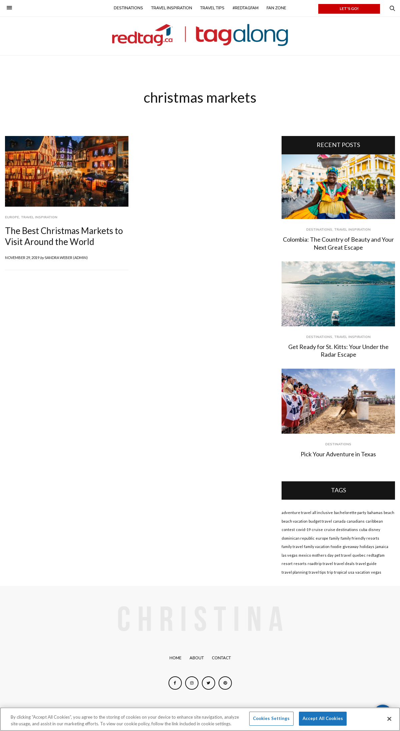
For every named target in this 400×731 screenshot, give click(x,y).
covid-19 (303, 529)
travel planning (295, 572)
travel (328, 563)
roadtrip (315, 563)
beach (389, 512)
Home (175, 658)
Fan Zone (276, 8)
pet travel (343, 555)
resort (287, 563)
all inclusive (322, 512)
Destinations (128, 8)
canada (339, 521)
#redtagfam (246, 8)
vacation (362, 572)
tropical (340, 572)
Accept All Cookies (323, 718)
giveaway (351, 546)
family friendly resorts (360, 538)
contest (288, 529)
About (196, 658)
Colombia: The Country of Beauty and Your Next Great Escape (338, 243)
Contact (221, 658)
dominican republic (298, 538)
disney (374, 529)
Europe (12, 217)
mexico (305, 555)
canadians (356, 521)
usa (351, 572)
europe (322, 538)
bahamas (375, 512)
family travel (292, 546)
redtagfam (376, 555)
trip (330, 572)
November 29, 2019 (22, 257)
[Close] (389, 718)
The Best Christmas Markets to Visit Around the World (64, 236)
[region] (200, 719)
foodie (336, 546)
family (334, 538)
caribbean (374, 521)
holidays (367, 546)
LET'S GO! (349, 8)
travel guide (366, 563)
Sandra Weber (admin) (66, 257)
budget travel (320, 521)
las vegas (290, 555)
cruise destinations (341, 529)
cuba (363, 529)
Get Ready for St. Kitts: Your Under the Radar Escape (338, 350)
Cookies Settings (271, 718)
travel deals (344, 563)
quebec (359, 555)
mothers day (323, 555)
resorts (300, 563)
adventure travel (296, 512)
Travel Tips (212, 8)
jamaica (381, 546)
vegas (376, 572)
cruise (317, 529)
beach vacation (295, 521)
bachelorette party (350, 512)
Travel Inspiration (171, 8)
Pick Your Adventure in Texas (338, 454)
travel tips (317, 572)
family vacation (317, 546)
